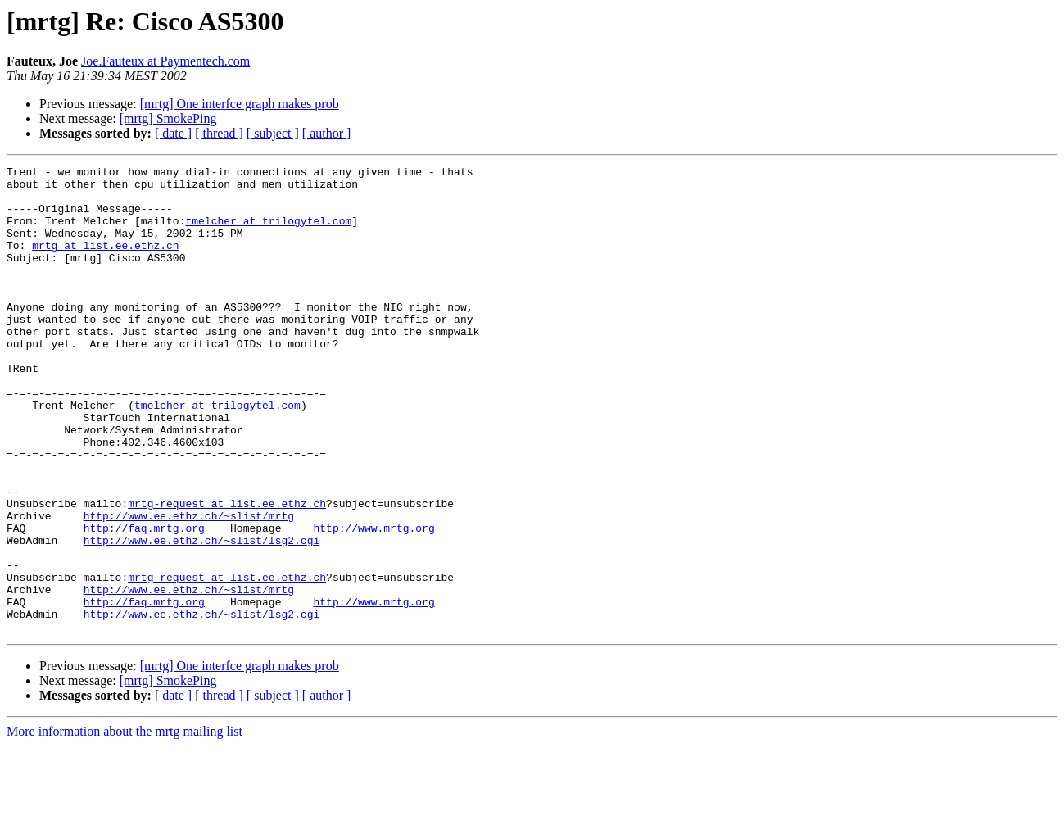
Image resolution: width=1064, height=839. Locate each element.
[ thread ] (219, 133)
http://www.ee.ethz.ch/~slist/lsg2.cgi (202, 616)
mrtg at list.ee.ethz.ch (105, 262)
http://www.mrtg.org (373, 601)
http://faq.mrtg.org (144, 601)
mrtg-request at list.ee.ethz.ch (227, 572)
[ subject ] (273, 133)
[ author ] (326, 133)
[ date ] (173, 133)
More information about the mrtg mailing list (124, 825)
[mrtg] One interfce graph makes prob (239, 104)
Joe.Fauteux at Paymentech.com (165, 61)
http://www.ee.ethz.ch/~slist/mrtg (189, 586)
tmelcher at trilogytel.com (268, 232)
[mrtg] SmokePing (168, 118)
